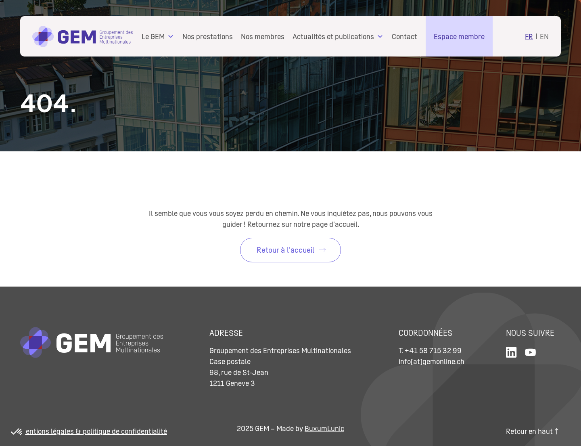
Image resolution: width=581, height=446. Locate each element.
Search (509, 35)
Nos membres (262, 36)
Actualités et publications (333, 36)
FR (529, 36)
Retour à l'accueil (285, 250)
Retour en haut (532, 431)
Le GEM (153, 36)
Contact (404, 36)
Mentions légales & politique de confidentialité (93, 431)
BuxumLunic (324, 428)
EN (544, 36)
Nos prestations (207, 36)
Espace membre (459, 36)
